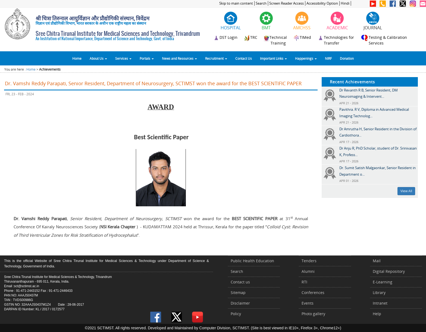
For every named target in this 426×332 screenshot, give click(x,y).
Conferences (313, 292)
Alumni (308, 271)
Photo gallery (313, 313)
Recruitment (216, 58)
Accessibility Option (322, 3)
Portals (147, 58)
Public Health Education (252, 260)
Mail (377, 260)
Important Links (273, 58)
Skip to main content (236, 3)
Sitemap (238, 292)
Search (261, 3)
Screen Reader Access (286, 3)
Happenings (306, 58)
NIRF (328, 58)
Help (377, 313)
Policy (236, 313)
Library (379, 292)
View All (406, 191)
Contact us (240, 281)
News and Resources (179, 58)
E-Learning (382, 281)
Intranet (380, 303)
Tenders (309, 260)
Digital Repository (389, 271)
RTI (304, 281)
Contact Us (243, 58)
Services (123, 58)
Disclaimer (240, 303)
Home (77, 58)
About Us (98, 58)
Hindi (345, 3)
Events (308, 303)
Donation (347, 58)
